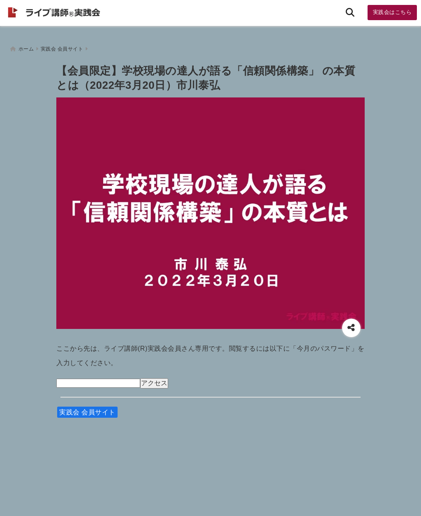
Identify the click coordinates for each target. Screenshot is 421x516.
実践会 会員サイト (87, 410)
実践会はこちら (392, 12)
